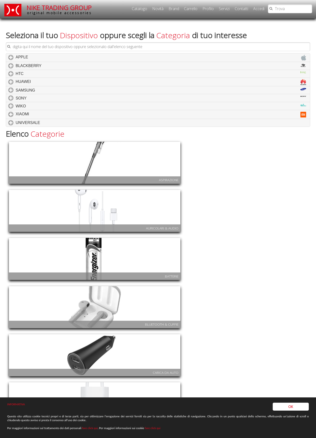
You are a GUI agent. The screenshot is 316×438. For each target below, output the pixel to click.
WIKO (161, 100)
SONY (161, 92)
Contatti (241, 8)
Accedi (259, 8)
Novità (158, 8)
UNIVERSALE (48, 116)
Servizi (224, 8)
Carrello (190, 8)
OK (290, 412)
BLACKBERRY (161, 59)
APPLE (161, 52)
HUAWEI (161, 76)
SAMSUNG (161, 84)
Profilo (208, 8)
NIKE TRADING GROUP (59, 9)
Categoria (173, 29)
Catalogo (139, 8)
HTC (161, 67)
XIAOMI (161, 108)
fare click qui (90, 431)
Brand (174, 8)
